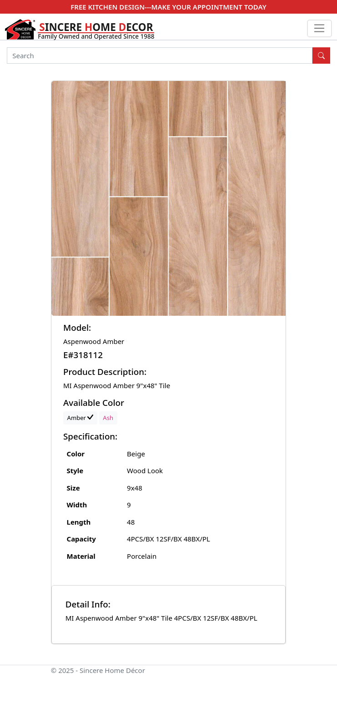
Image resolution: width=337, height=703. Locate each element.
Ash (108, 418)
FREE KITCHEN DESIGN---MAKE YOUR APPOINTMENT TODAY (168, 6)
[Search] (159, 55)
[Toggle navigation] (319, 29)
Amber (80, 418)
